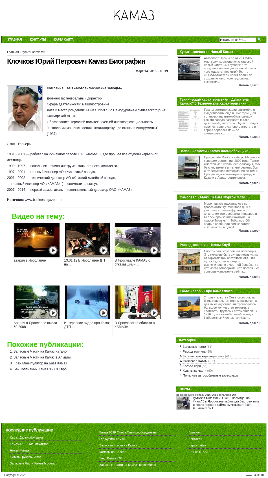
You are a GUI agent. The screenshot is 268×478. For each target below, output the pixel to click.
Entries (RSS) (198, 451)
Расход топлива (194, 351)
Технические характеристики (203, 356)
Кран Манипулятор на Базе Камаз (40, 363)
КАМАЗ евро (192, 366)
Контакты (38, 39)
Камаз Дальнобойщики (26, 437)
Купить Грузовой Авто (25, 457)
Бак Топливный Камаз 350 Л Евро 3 (41, 369)
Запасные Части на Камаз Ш (119, 445)
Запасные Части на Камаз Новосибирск (128, 464)
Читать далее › (249, 85)
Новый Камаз (19, 450)
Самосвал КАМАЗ (195, 361)
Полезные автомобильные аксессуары (211, 375)
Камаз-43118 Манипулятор (29, 444)
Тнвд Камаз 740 (110, 458)
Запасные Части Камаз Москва (32, 463)
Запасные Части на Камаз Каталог (41, 351)
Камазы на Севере (112, 451)
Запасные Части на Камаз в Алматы (42, 357)
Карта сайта (64, 39)
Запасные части (194, 346)
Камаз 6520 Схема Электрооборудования (129, 432)
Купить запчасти (33, 52)
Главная (15, 39)
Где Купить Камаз (112, 439)
